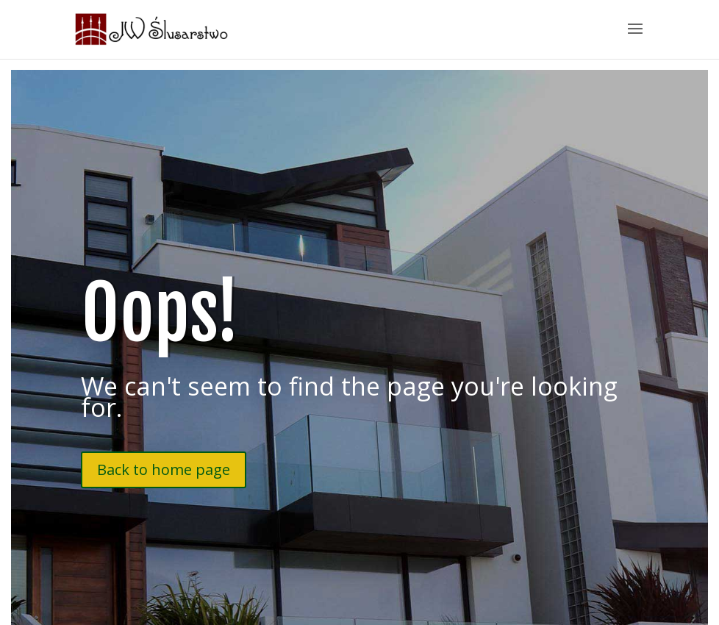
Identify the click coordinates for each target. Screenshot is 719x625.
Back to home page (163, 469)
